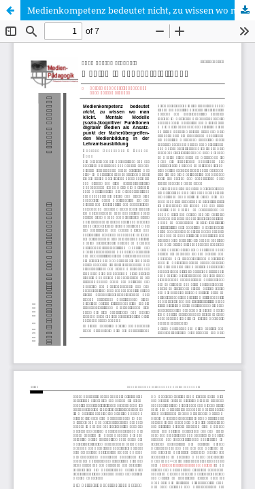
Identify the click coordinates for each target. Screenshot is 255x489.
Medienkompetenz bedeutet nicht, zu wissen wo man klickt (141, 10)
